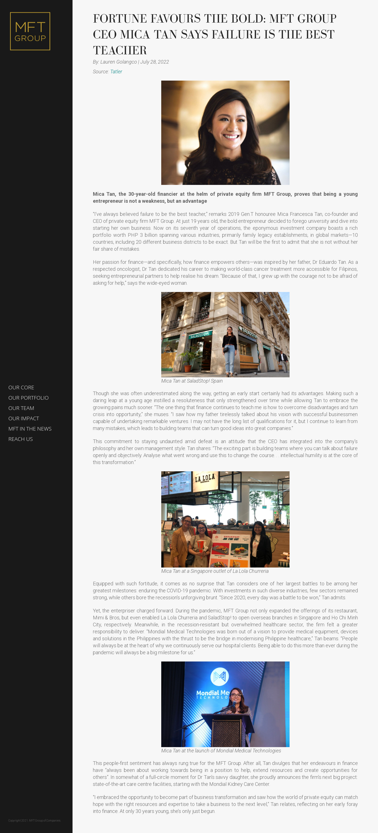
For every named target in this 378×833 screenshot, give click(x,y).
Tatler (116, 71)
